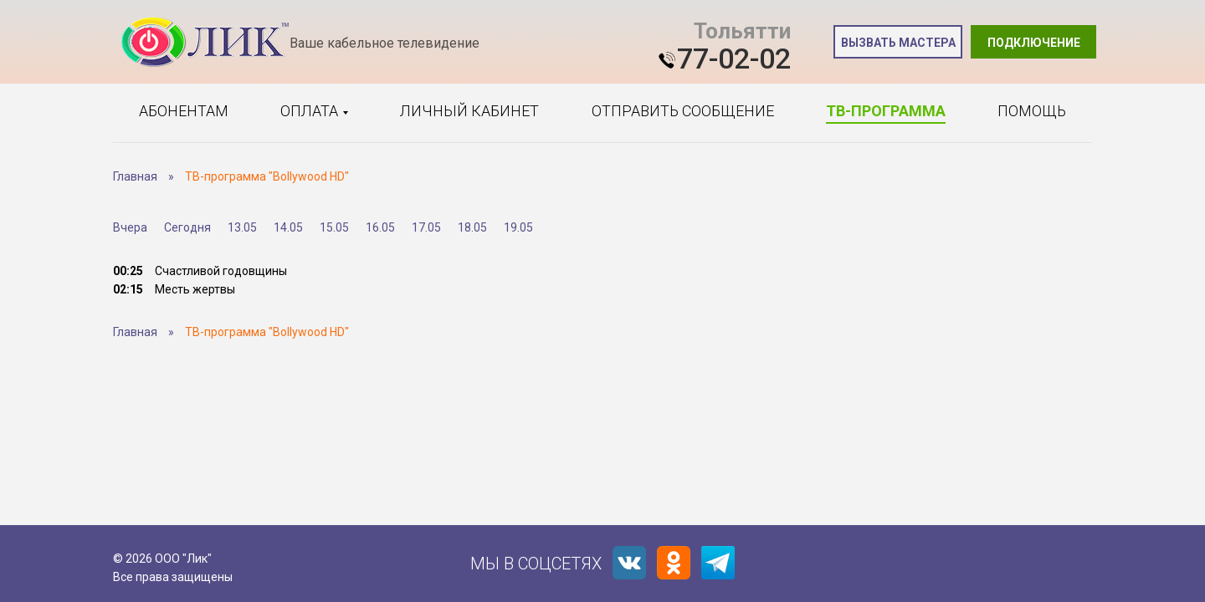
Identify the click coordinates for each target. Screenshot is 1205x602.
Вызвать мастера (898, 42)
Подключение (1033, 42)
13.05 (242, 227)
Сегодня (187, 227)
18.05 (472, 227)
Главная (135, 176)
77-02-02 (734, 58)
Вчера (130, 227)
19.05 (518, 227)
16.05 (380, 227)
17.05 (426, 227)
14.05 (288, 227)
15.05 (334, 227)
